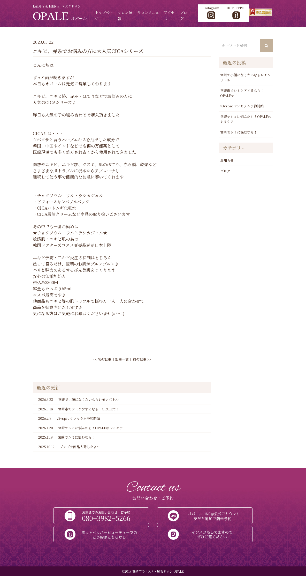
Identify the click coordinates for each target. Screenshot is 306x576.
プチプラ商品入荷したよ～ (69, 446)
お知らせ (227, 160)
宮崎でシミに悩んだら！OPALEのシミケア (80, 427)
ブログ (225, 170)
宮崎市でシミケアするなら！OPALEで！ (78, 408)
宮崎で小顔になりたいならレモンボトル (78, 399)
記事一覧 (122, 359)
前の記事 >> (142, 359)
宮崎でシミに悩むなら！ (66, 437)
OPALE (59, 16)
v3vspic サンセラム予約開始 (69, 418)
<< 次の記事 (102, 359)
